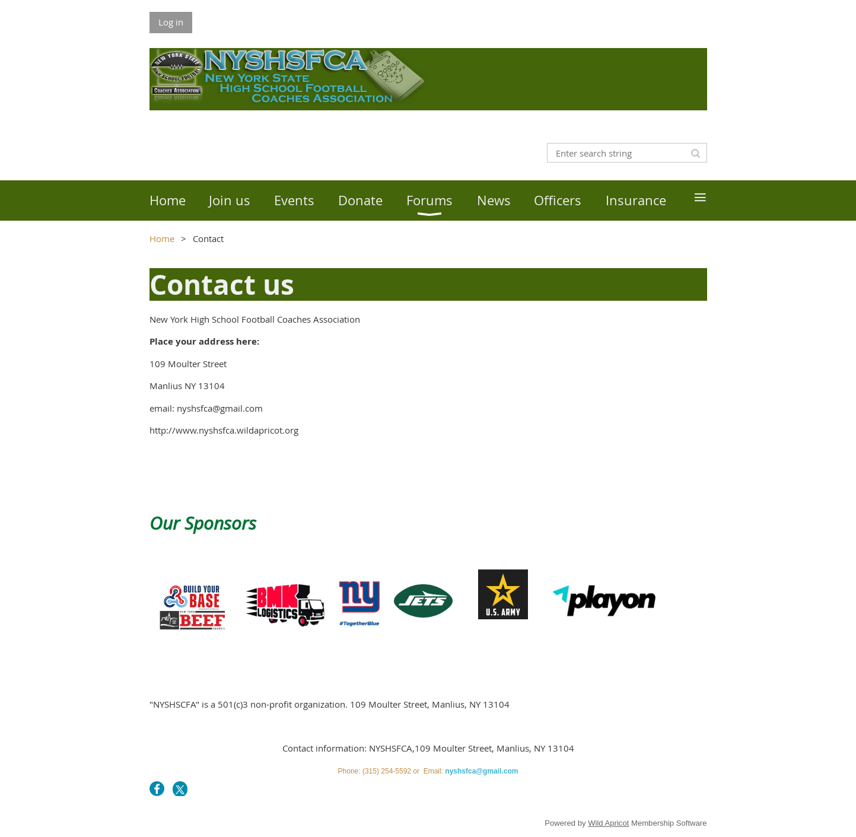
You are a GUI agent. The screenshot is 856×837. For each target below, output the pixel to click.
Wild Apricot (608, 823)
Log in (170, 22)
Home (161, 238)
